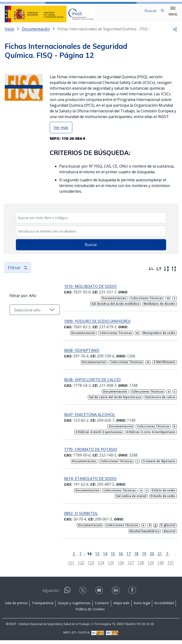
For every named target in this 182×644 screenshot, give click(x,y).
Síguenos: (50, 594)
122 (77, 566)
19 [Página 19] (141, 557)
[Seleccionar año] (31, 319)
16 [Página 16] (117, 557)
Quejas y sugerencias (74, 606)
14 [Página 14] (102, 557)
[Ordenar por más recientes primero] (151, 272)
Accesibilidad (164, 606)
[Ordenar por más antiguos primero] (158, 272)
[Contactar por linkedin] (116, 595)
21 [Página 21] (156, 557)
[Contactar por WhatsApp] (67, 596)
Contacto (102, 606)
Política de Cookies (90, 613)
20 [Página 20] (148, 557)
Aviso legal (142, 606)
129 (147, 566)
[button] (172, 11)
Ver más (61, 131)
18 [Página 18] (133, 557)
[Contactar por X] (83, 595)
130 (157, 566)
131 (167, 566)
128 (137, 566)
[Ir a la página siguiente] (164, 557)
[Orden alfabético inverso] (174, 272)
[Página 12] (86, 557)
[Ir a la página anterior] (70, 557)
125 (107, 566)
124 (97, 566)
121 (67, 566)
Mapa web (121, 606)
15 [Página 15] (109, 557)
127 (127, 566)
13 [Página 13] (94, 557)
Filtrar (18, 271)
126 (117, 566)
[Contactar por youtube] (99, 595)
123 (87, 566)
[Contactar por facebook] (132, 595)
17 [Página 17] (125, 557)
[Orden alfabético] (166, 272)
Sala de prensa (16, 606)
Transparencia (43, 606)
